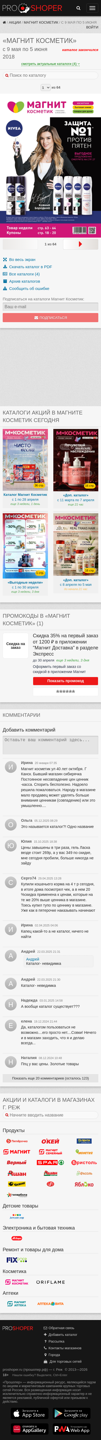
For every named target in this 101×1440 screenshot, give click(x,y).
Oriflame (50, 1282)
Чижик (17, 1184)
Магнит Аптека (17, 1303)
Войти (92, 27)
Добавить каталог (60, 1335)
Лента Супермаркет (84, 1141)
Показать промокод (65, 681)
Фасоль (84, 1173)
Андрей (32, 959)
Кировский (50, 1184)
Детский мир (17, 1216)
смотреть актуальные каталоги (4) (50, 64)
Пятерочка (17, 1141)
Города (51, 1355)
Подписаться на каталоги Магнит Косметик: (43, 299)
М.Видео (17, 1238)
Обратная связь (58, 1328)
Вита (50, 1303)
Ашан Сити (50, 1173)
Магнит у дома (17, 1151)
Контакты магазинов (62, 1348)
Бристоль (84, 1162)
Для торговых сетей (62, 1361)
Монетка (84, 1151)
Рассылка (53, 1341)
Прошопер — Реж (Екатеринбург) (32, 8)
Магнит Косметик (41, 22)
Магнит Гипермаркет (50, 1151)
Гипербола (17, 1194)
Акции (15, 22)
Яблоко (84, 1184)
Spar (50, 1162)
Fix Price (17, 1260)
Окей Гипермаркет (50, 1141)
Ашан (17, 1173)
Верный (17, 1162)
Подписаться (50, 318)
